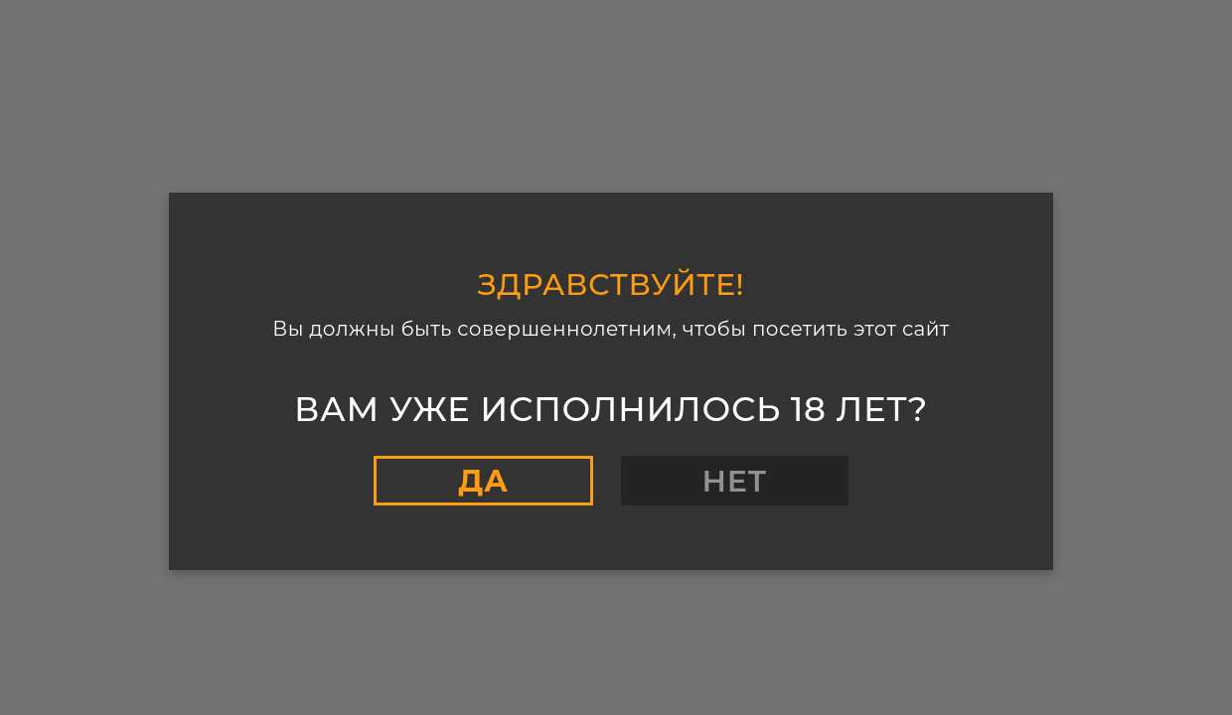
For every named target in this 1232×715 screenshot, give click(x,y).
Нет (734, 481)
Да (483, 481)
